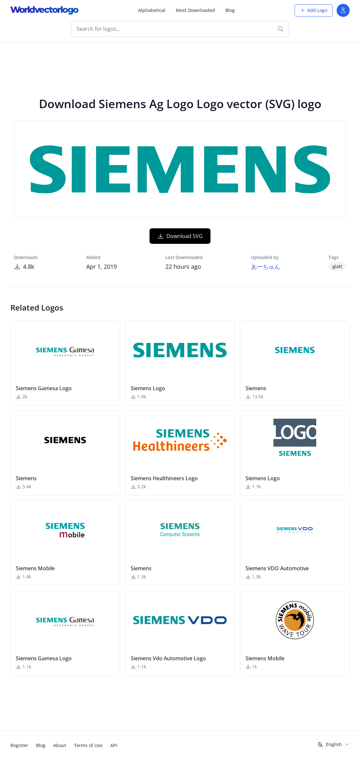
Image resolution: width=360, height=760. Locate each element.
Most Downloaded (195, 10)
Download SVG (180, 236)
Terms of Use (88, 745)
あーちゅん (265, 266)
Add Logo (313, 10)
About (59, 745)
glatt (337, 266)
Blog (230, 10)
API (113, 745)
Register (19, 745)
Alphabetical (151, 10)
